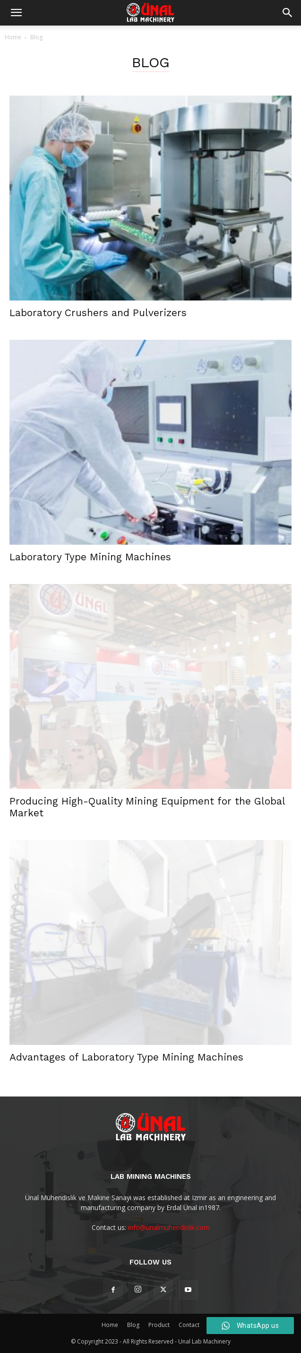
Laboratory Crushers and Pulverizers (98, 312)
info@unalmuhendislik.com (169, 1227)
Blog (133, 1325)
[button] (288, 13)
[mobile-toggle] (16, 13)
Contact (189, 1325)
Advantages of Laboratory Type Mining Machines (126, 1057)
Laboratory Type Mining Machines (90, 557)
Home (13, 37)
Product (159, 1325)
